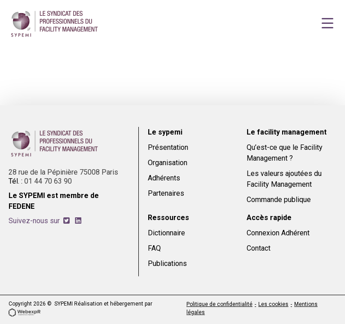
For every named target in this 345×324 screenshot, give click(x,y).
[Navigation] (327, 23)
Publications (167, 263)
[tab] (66, 220)
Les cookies (273, 304)
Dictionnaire (166, 233)
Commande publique (279, 199)
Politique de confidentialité (219, 304)
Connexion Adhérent (278, 233)
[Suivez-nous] (66, 220)
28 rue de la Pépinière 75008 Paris (63, 172)
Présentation (168, 147)
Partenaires (166, 193)
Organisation (167, 162)
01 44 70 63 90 (48, 181)
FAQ (154, 248)
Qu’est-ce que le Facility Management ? (285, 152)
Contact (258, 248)
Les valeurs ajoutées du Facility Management (284, 179)
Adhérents (164, 178)
